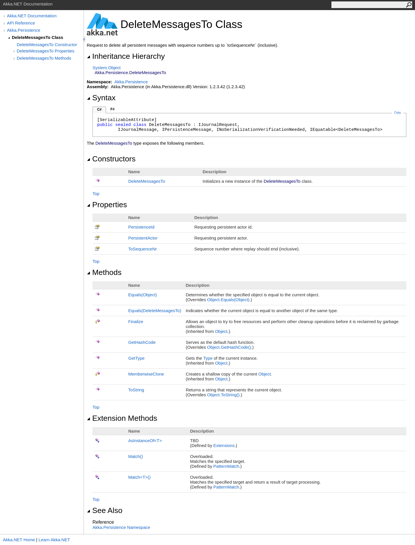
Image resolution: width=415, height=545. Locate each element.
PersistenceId (141, 227)
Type (208, 358)
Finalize (135, 321)
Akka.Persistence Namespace (121, 527)
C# (99, 110)
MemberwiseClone (146, 373)
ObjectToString (223, 394)
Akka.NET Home (19, 539)
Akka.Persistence (23, 30)
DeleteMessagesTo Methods (44, 58)
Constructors (111, 158)
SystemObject (107, 67)
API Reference (21, 22)
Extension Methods (122, 418)
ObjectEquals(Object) (228, 299)
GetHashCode (142, 342)
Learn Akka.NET (54, 539)
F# (112, 109)
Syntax (101, 97)
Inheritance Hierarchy (126, 56)
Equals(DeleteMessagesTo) (154, 310)
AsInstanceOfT (145, 440)
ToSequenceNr (142, 248)
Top (96, 193)
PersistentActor (143, 237)
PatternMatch (226, 466)
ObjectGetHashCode (229, 347)
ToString (136, 389)
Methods (104, 272)
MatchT (139, 477)
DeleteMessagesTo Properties (45, 50)
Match (135, 456)
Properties (107, 204)
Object (221, 331)
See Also (104, 510)
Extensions (223, 445)
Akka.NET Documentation (31, 15)
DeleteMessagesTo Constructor (47, 44)
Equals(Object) (142, 294)
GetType (136, 358)
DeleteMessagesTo (146, 181)
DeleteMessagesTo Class (37, 37)
